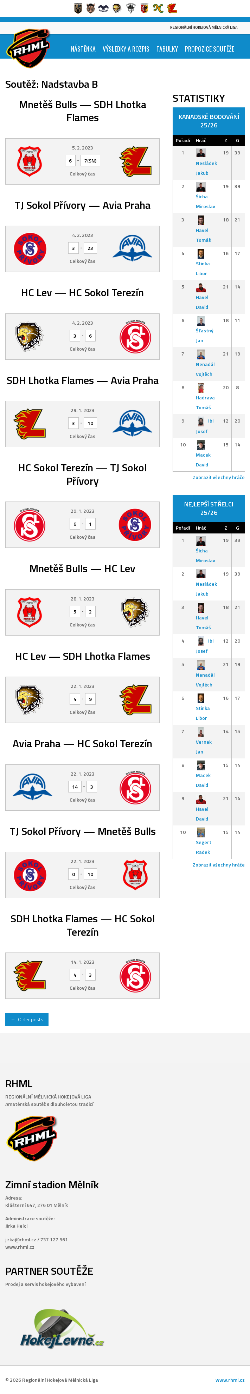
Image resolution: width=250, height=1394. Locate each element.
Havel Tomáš (203, 230)
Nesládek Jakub (206, 163)
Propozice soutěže (209, 48)
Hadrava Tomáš (205, 397)
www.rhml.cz (230, 1379)
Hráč (201, 140)
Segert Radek (203, 842)
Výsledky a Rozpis (126, 48)
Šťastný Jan (204, 330)
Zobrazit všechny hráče (219, 477)
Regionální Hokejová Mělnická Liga (204, 27)
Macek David (203, 455)
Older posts (27, 1019)
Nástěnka (83, 48)
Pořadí (183, 140)
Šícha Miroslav (205, 196)
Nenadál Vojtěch (205, 364)
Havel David (202, 297)
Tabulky (167, 48)
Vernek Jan (204, 741)
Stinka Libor (203, 263)
